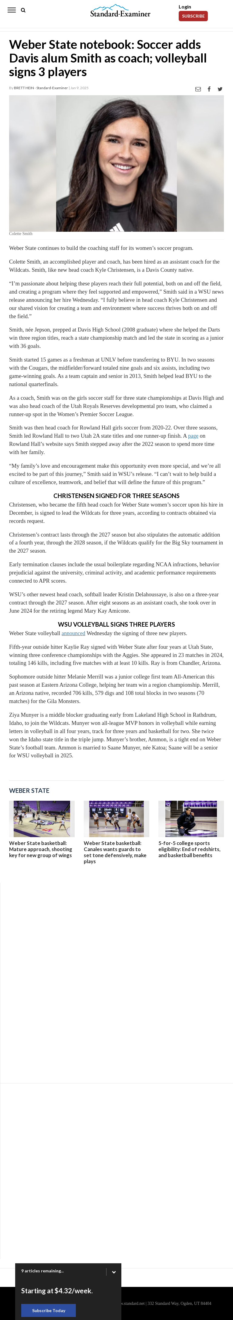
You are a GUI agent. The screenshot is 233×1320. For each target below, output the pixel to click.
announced (73, 633)
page (193, 436)
